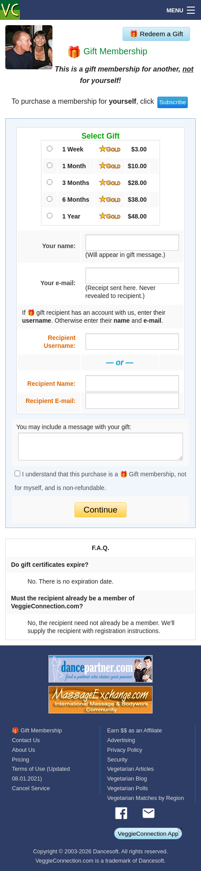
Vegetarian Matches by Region (145, 798)
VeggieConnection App (148, 833)
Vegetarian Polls (127, 788)
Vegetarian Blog (127, 778)
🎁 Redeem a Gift (156, 34)
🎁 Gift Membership (37, 730)
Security (117, 759)
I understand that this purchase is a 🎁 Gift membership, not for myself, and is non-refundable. (100, 481)
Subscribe (172, 102)
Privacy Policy (124, 750)
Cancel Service (31, 788)
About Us (23, 750)
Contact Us (26, 740)
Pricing (20, 759)
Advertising (121, 740)
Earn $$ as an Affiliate (134, 730)
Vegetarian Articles (130, 768)
